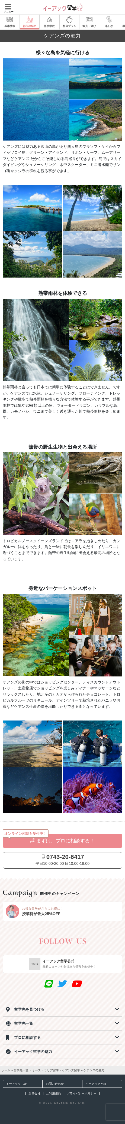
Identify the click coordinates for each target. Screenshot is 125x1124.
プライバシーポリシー (82, 1093)
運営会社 (34, 1093)
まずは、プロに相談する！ (62, 840)
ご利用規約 (53, 1093)
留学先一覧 (21, 1070)
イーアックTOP (15, 1083)
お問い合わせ (53, 1083)
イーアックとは (94, 1083)
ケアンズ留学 (71, 1070)
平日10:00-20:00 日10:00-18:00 (63, 859)
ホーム (5, 1070)
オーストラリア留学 (45, 1070)
